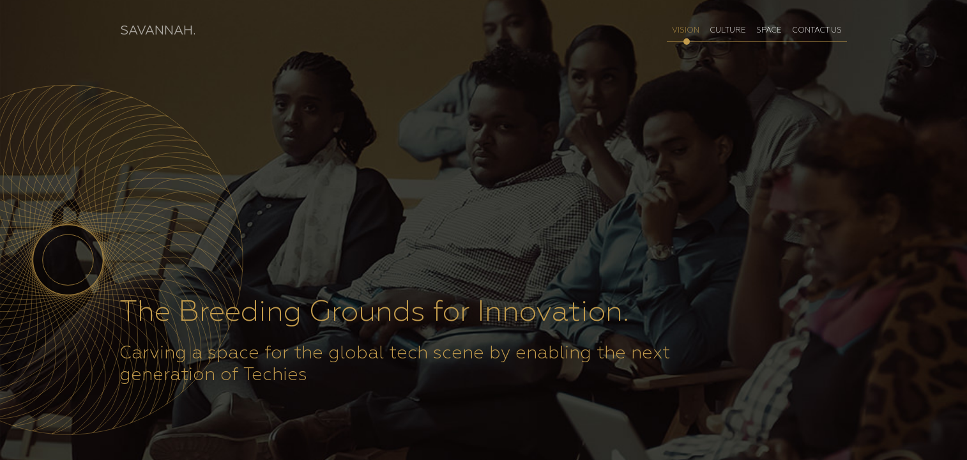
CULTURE (728, 30)
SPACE (769, 30)
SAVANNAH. (157, 30)
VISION (685, 30)
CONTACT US (817, 30)
